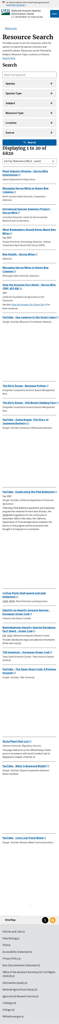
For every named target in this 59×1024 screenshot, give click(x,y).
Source (10, 132)
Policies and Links (12, 931)
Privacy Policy (10, 958)
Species (10, 83)
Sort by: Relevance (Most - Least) (22, 161)
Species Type (14, 93)
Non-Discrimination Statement (20, 965)
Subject (10, 103)
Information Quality (14, 983)
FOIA (5, 945)
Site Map (10, 920)
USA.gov (7, 1009)
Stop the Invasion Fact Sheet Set (28, 304)
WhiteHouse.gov (12, 1016)
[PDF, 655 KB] (29, 286)
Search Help (9, 58)
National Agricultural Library (19, 989)
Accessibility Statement (16, 952)
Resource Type (14, 113)
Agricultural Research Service (19, 996)
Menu (54, 13)
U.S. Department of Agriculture (27, 17)
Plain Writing (10, 938)
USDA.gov (8, 1003)
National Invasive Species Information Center (26, 12)
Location (11, 123)
